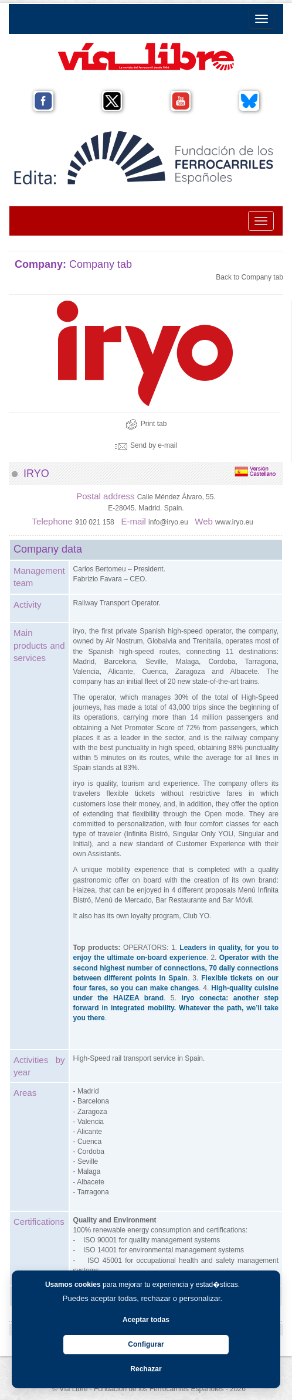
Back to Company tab (249, 277)
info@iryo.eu (169, 522)
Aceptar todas (146, 1320)
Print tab (146, 424)
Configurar (146, 1344)
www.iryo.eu (235, 522)
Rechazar (145, 1369)
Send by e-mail (146, 445)
